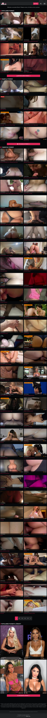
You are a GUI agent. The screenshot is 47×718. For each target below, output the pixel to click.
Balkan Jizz (28, 716)
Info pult (35, 711)
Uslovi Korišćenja (18, 711)
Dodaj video (12, 711)
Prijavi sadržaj (25, 711)
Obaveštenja (31, 711)
